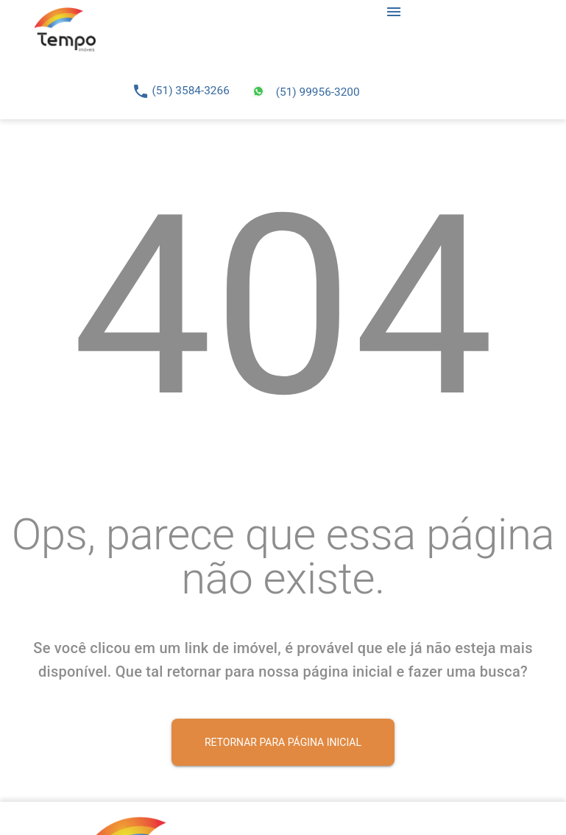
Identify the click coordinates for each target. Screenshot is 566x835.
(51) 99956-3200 (318, 92)
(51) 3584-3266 (191, 90)
